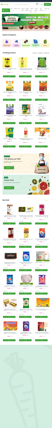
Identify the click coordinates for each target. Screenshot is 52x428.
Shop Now (9, 167)
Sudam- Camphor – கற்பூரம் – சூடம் (42, 262)
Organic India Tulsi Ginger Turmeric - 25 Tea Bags (26, 92)
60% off (6, 177)
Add (9, 76)
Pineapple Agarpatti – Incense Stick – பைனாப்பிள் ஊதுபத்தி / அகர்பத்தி (26, 216)
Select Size (10, 144)
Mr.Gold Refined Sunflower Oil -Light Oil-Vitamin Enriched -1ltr (26, 139)
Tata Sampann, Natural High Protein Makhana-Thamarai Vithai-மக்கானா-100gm (42, 69)
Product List (45, 9)
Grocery (18, 8)
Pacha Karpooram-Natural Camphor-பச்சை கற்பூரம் (26, 286)
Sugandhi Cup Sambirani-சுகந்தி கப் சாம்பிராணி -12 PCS (42, 310)
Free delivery (7, 156)
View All (47, 200)
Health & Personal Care (36, 10)
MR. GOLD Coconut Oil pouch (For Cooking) (10, 139)
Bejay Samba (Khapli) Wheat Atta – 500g (26, 116)
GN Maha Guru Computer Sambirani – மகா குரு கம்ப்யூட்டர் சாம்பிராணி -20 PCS (42, 333)
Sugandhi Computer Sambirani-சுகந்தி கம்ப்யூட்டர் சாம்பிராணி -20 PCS (10, 333)
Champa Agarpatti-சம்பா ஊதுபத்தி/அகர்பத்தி (26, 240)
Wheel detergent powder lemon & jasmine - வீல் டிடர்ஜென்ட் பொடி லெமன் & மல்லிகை (26, 310)
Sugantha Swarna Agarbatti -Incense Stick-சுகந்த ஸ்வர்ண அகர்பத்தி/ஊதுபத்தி (10, 263)
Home (12, 8)
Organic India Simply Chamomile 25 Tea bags (10, 92)
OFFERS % (15, 9)
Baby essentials (41, 9)
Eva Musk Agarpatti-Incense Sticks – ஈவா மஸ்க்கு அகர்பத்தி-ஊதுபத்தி (10, 240)
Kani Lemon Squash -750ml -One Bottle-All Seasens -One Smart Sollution (26, 69)
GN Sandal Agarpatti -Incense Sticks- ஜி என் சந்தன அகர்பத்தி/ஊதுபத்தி (10, 216)
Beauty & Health (23, 9)
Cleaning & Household (27, 9)
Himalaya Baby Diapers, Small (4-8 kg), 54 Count (42, 116)
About (48, 8)
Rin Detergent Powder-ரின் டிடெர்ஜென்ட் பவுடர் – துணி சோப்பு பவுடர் (10, 286)
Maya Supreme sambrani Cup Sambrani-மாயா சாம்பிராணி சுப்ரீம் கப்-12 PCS (9, 310)
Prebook (41, 146)
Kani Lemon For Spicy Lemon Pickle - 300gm (10, 69)
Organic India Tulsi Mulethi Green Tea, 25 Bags (10, 116)
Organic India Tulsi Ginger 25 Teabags (42, 92)
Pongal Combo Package (42, 138)
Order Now (9, 187)
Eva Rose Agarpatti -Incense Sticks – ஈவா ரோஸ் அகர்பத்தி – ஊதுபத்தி (42, 216)
